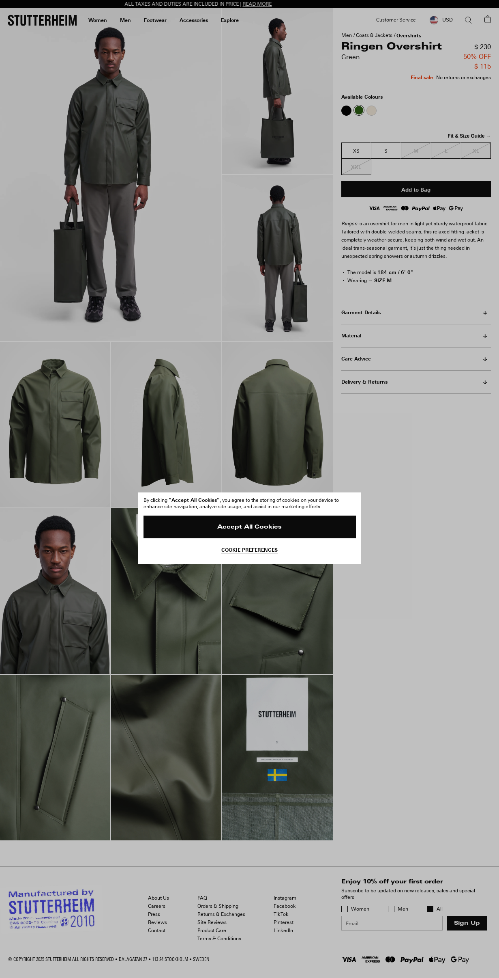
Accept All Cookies (249, 527)
